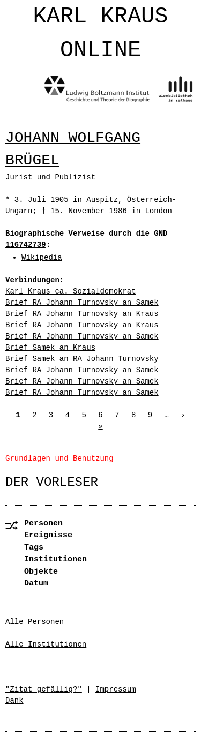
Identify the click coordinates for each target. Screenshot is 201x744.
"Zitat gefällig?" (43, 689)
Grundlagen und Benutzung (59, 458)
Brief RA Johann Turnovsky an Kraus (82, 314)
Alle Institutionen (45, 644)
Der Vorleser (51, 482)
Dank (14, 700)
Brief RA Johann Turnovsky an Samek (82, 302)
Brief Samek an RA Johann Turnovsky (82, 359)
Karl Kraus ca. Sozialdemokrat (70, 291)
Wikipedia (41, 257)
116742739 (25, 245)
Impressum (115, 689)
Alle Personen (34, 622)
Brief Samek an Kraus (50, 347)
